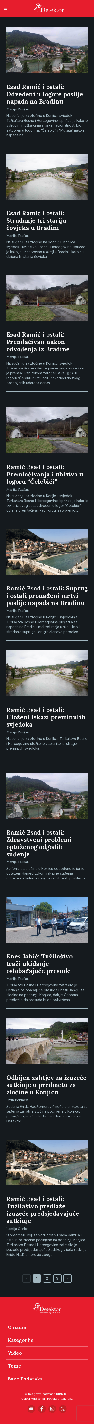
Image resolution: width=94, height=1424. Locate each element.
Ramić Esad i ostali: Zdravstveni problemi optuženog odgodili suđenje (39, 843)
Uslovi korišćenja (33, 1398)
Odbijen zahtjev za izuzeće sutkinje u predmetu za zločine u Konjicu (46, 1085)
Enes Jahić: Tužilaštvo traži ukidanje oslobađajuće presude (39, 963)
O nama (17, 1327)
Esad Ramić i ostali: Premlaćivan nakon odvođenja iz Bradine (38, 342)
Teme (14, 1366)
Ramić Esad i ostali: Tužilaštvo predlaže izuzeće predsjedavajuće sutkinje (42, 1210)
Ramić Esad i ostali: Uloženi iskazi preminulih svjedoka (45, 717)
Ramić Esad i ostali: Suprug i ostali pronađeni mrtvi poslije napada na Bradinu (47, 595)
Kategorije (21, 1340)
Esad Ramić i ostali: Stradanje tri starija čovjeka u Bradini (36, 220)
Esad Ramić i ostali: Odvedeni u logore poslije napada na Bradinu (44, 94)
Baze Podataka (25, 1379)
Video (15, 1353)
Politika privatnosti (60, 1398)
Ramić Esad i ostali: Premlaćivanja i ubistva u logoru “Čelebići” (44, 474)
